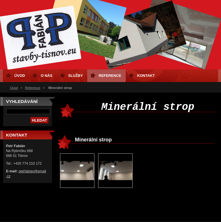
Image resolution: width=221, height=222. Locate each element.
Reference (32, 87)
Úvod (14, 87)
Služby (75, 75)
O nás (47, 75)
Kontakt (146, 75)
